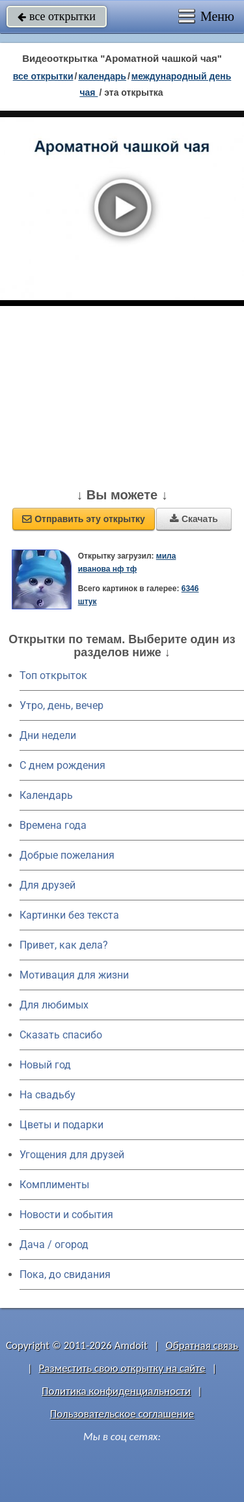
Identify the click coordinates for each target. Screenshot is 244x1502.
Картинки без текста (69, 915)
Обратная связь (201, 1345)
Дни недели (48, 735)
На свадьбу (47, 1095)
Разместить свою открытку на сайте (122, 1368)
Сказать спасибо (61, 1035)
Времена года (53, 825)
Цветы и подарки (61, 1125)
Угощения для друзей (72, 1154)
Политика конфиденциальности (116, 1391)
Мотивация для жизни (74, 975)
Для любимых (54, 1005)
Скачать (194, 519)
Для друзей (47, 885)
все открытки (57, 16)
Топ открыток (53, 675)
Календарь (102, 76)
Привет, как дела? (64, 945)
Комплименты (54, 1184)
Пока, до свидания (65, 1274)
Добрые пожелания (67, 855)
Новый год (45, 1065)
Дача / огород (54, 1244)
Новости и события (66, 1214)
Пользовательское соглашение (122, 1414)
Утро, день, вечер (61, 705)
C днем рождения (62, 765)
